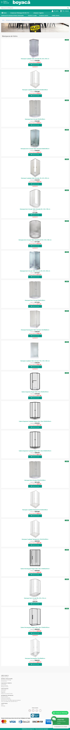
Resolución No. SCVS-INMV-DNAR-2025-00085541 (11, 700)
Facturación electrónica (6, 699)
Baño (3, 20)
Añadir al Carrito (35, 64)
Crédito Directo (55, 15)
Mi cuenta (55, 11)
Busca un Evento (4, 685)
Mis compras (64, 11)
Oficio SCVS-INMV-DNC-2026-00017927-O (9, 701)
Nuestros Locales (32, 15)
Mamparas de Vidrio (26, 20)
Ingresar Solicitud (4, 676)
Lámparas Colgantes (38, 13)
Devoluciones (4, 681)
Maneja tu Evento (4, 686)
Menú (4, 13)
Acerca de (3, 691)
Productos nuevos (43, 15)
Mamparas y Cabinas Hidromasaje (13, 20)
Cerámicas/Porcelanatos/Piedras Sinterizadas (12, 15)
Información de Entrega (6, 680)
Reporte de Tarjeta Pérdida (6, 693)
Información (3, 684)
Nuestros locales (4, 696)
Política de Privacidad (5, 697)
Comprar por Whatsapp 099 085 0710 (19, 13)
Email (2, 704)
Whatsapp (3, 705)
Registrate (3, 692)
